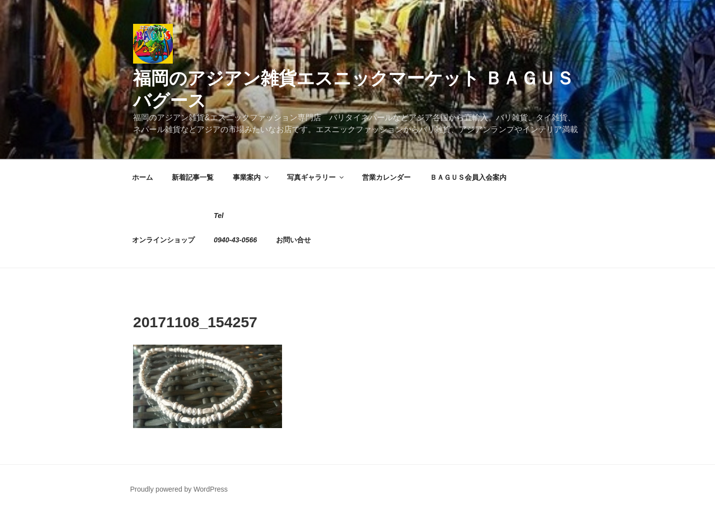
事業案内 (251, 177)
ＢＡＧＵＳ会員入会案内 (468, 177)
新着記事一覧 (193, 177)
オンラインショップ (163, 240)
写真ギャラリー (316, 177)
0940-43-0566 (235, 240)
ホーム (142, 177)
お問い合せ (293, 240)
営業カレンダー (386, 177)
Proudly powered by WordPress (179, 489)
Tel (218, 215)
